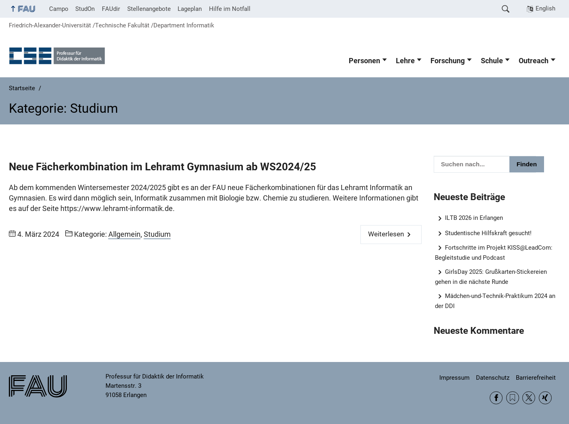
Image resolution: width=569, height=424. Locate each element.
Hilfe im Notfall (229, 8)
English (545, 8)
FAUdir (111, 8)
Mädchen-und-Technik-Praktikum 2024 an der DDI (495, 301)
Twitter (528, 397)
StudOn (85, 8)
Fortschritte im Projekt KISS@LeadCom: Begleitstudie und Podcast (493, 252)
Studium (157, 234)
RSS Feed (512, 397)
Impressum (454, 377)
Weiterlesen (386, 234)
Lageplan (190, 8)
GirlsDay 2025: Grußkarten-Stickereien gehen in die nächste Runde (491, 276)
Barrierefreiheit (536, 377)
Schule (492, 61)
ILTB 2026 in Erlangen (474, 217)
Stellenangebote (149, 8)
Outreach (533, 61)
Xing (545, 397)
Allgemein (124, 234)
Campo (58, 8)
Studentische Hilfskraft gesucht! (488, 233)
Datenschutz (492, 377)
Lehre (405, 61)
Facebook (496, 397)
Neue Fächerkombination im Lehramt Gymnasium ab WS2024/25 (162, 167)
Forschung (447, 61)
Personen (364, 61)
